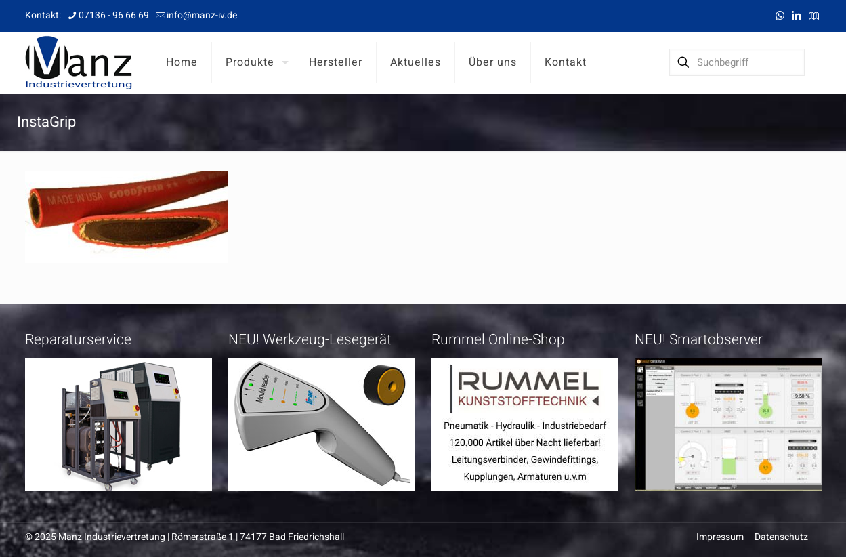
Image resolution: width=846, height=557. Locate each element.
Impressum (720, 537)
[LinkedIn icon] (797, 15)
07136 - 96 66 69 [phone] (114, 15)
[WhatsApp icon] (780, 15)
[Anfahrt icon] (814, 15)
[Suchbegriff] (737, 62)
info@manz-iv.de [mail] (202, 15)
